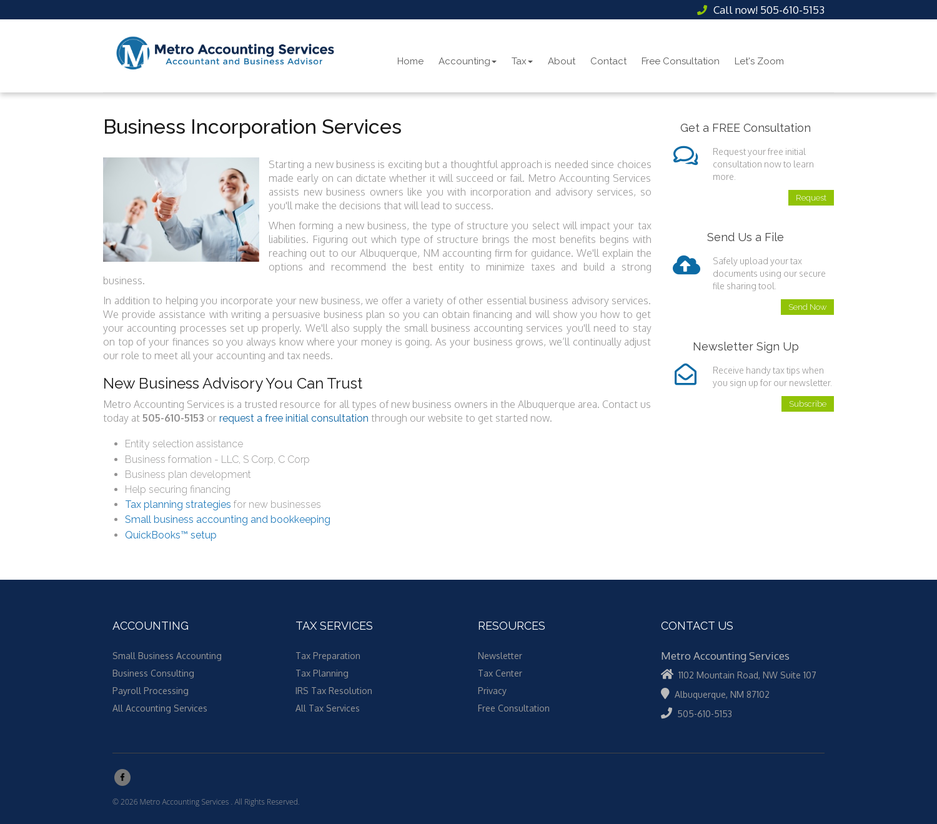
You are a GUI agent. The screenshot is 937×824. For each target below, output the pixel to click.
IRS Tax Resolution (333, 690)
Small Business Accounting (167, 655)
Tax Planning (322, 673)
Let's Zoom (759, 61)
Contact (608, 61)
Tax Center (500, 673)
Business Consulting (153, 673)
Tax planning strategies (178, 504)
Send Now (807, 307)
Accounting (468, 61)
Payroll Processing (150, 690)
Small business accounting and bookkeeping (227, 519)
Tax (522, 61)
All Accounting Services (159, 708)
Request (811, 197)
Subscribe (807, 404)
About (561, 61)
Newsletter (500, 655)
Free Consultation (681, 61)
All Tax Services (327, 708)
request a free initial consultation (294, 418)
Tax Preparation (327, 655)
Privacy (492, 690)
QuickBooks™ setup (171, 535)
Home (410, 61)
